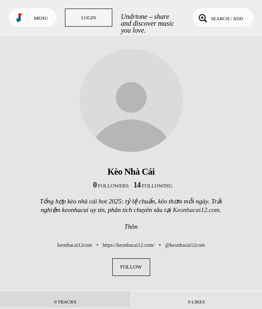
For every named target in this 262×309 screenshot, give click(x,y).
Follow (131, 267)
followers (111, 186)
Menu (41, 18)
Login (88, 17)
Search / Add (220, 17)
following (153, 186)
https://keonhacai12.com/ (128, 245)
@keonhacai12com (185, 245)
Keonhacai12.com (196, 209)
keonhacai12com (74, 245)
